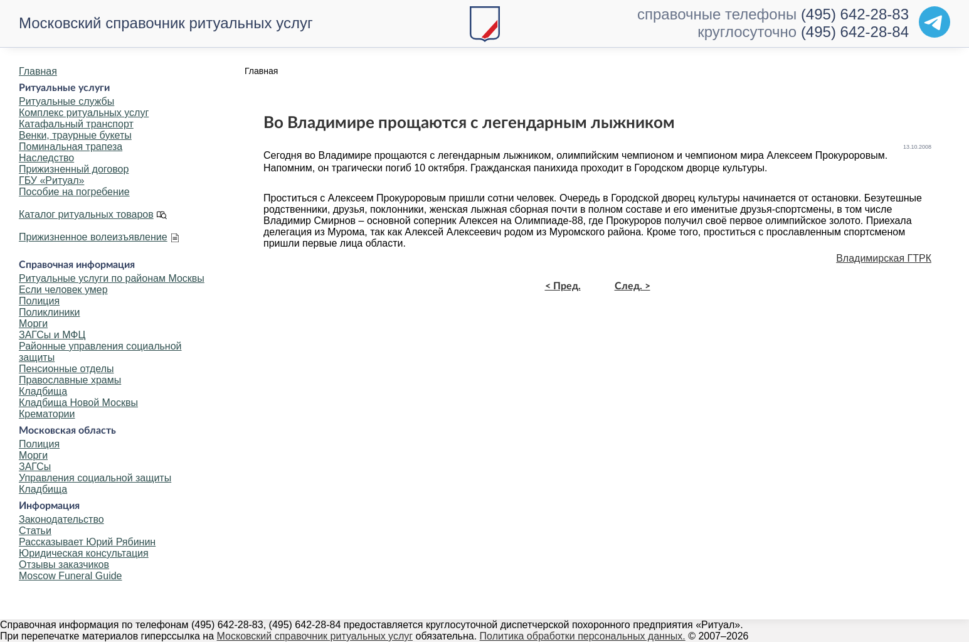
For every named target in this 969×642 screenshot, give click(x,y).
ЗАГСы (35, 466)
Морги (33, 323)
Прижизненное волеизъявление (93, 237)
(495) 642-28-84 (855, 31)
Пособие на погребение (74, 191)
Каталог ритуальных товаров (86, 214)
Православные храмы (70, 380)
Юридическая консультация (84, 553)
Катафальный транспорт (76, 124)
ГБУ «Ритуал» (51, 180)
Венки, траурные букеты (75, 135)
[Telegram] (934, 22)
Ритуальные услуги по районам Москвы (111, 278)
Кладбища (43, 391)
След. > (632, 286)
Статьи (35, 530)
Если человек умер (63, 289)
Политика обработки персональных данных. (583, 636)
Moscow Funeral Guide (70, 575)
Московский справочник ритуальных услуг (166, 22)
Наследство (46, 157)
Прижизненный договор (74, 169)
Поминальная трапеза (70, 146)
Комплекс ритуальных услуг (84, 112)
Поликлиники (49, 312)
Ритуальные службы (66, 101)
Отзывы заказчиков (64, 564)
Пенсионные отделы (66, 368)
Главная (38, 71)
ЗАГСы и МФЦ (52, 334)
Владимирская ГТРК (883, 258)
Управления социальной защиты (95, 478)
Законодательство (61, 519)
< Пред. (563, 286)
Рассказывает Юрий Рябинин (87, 542)
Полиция (39, 301)
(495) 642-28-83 (855, 14)
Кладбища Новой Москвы (78, 402)
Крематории (47, 414)
